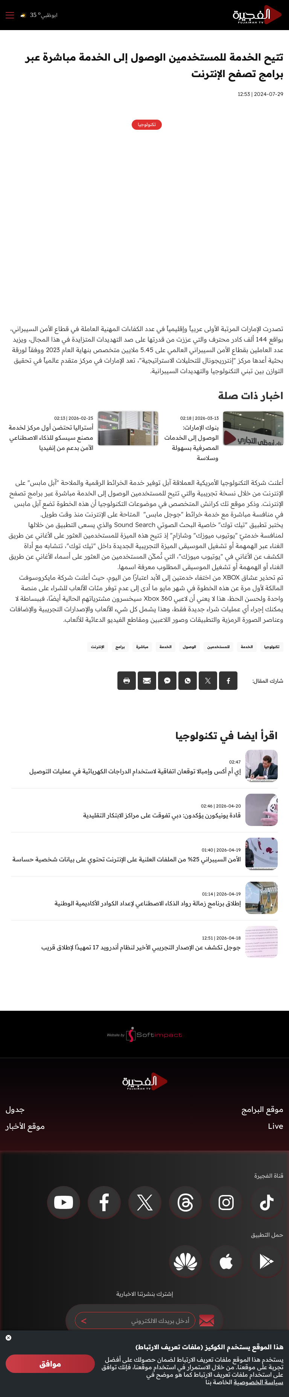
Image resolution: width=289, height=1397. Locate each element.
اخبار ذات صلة (250, 395)
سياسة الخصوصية (258, 1382)
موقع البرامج (262, 1109)
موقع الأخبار (25, 1126)
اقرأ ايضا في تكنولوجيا (226, 735)
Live (275, 1126)
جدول (15, 1109)
